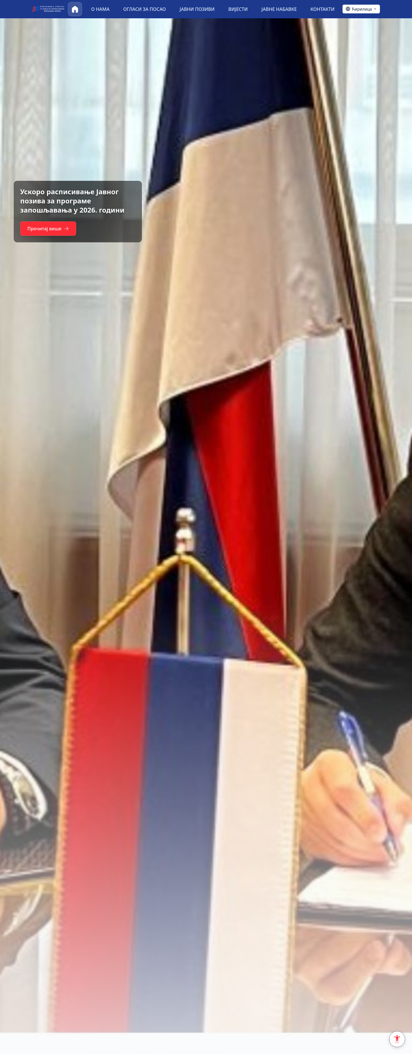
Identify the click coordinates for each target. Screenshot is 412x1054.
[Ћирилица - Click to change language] (361, 9)
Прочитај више (51, 228)
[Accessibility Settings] (397, 1039)
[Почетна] (75, 9)
